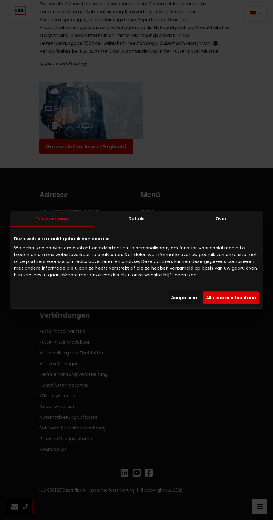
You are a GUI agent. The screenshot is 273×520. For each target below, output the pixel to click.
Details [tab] (136, 219)
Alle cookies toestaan (231, 297)
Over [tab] (221, 219)
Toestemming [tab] (52, 219)
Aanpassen (184, 297)
